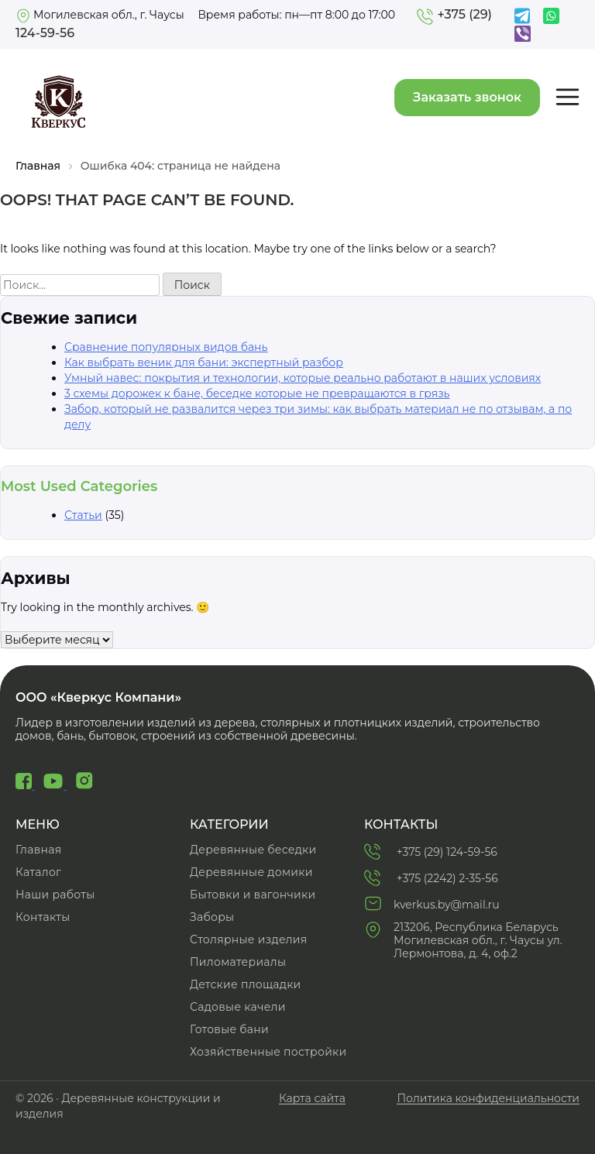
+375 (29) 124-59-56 (430, 851)
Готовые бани (229, 1029)
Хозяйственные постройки (268, 1052)
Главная (37, 166)
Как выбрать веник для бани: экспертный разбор (203, 362)
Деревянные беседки (253, 850)
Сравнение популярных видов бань (165, 347)
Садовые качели (238, 1007)
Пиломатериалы (238, 962)
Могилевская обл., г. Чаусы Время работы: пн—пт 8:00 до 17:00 (205, 15)
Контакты (43, 917)
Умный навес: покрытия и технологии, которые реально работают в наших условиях (302, 378)
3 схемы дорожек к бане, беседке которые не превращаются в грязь (257, 393)
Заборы (212, 917)
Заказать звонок (467, 97)
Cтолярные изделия (249, 939)
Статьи (83, 515)
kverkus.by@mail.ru (432, 903)
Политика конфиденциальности (488, 1098)
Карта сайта (312, 1098)
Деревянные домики (251, 872)
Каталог (38, 872)
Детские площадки (245, 984)
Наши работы (55, 895)
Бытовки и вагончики (252, 895)
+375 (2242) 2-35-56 (431, 877)
